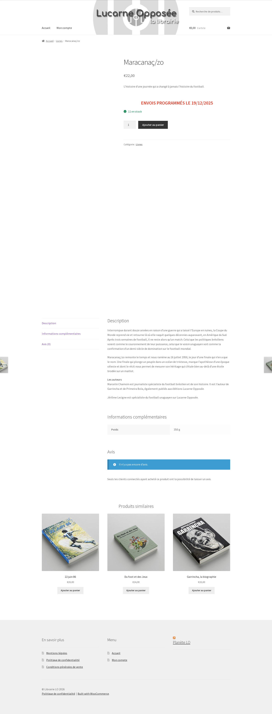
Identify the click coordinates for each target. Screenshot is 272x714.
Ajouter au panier (153, 125)
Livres (59, 41)
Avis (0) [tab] (46, 344)
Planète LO (181, 642)
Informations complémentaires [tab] (61, 333)
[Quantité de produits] (130, 125)
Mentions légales (56, 653)
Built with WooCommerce (93, 693)
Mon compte (64, 28)
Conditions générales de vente (64, 667)
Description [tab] (49, 323)
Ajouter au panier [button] (70, 590)
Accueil (46, 28)
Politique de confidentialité (63, 660)
